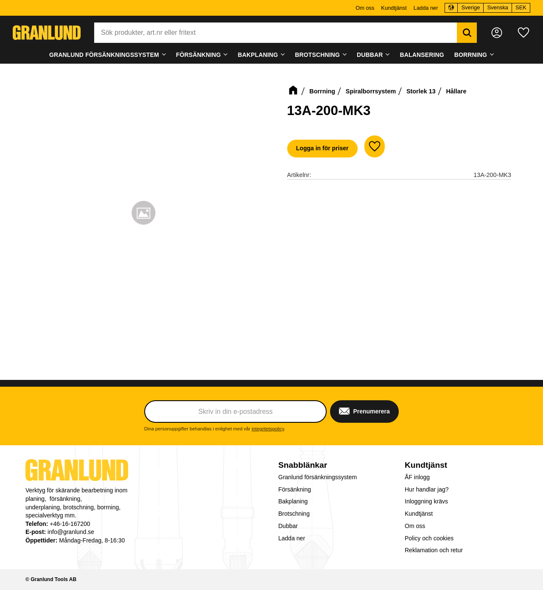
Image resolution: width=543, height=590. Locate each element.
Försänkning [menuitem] (198, 54)
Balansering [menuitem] (422, 54)
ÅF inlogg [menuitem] (417, 477)
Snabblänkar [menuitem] (302, 465)
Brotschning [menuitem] (317, 54)
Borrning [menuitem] (470, 54)
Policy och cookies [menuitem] (429, 538)
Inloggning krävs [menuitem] (426, 501)
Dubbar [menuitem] (370, 54)
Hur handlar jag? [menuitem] (427, 489)
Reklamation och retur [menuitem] (434, 550)
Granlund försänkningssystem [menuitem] (104, 54)
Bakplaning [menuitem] (258, 54)
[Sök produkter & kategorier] (275, 32)
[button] (523, 32)
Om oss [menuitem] (364, 8)
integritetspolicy (268, 428)
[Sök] (467, 32)
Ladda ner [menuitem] (426, 8)
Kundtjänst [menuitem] (393, 8)
